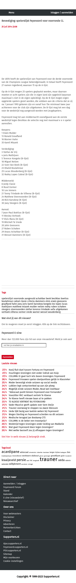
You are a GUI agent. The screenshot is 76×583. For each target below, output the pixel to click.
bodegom (63, 452)
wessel (43, 312)
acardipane (10, 452)
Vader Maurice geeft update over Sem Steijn (31, 405)
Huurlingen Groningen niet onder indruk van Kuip (34, 373)
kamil (30, 304)
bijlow (57, 452)
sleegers (6, 309)
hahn (14, 304)
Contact (7, 531)
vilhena (14, 312)
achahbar (40, 298)
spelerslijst (7, 298)
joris (25, 304)
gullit (63, 456)
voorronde (19, 298)
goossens (62, 301)
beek (48, 298)
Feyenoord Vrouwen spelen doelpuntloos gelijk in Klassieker (39, 379)
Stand (6, 490)
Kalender (7, 494)
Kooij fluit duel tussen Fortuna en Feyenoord (31, 369)
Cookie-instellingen (13, 561)
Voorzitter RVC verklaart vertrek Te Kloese (30, 395)
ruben (54, 306)
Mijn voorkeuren (11, 557)
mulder (33, 306)
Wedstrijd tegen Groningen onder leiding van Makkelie (36, 424)
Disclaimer (8, 517)
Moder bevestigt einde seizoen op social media (33, 382)
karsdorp (38, 304)
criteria (31, 301)
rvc (31, 460)
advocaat (24, 452)
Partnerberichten (11, 527)
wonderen (24, 464)
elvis (48, 301)
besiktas (56, 298)
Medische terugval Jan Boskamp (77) (27, 417)
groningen (47, 456)
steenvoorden (18, 309)
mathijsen (7, 306)
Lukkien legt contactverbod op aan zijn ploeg (31, 385)
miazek (25, 306)
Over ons (8, 506)
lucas (64, 304)
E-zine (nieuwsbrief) (13, 497)
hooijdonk (68, 456)
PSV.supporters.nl (12, 550)
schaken (62, 306)
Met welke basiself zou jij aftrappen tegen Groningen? (36, 430)
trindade (45, 309)
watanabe (5, 464)
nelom (41, 306)
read (28, 460)
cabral (17, 301)
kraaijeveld (9, 460)
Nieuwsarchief (10, 501)
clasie (24, 301)
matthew (16, 306)
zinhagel (30, 464)
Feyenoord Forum (12, 487)
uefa (52, 309)
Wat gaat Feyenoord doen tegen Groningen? (31, 427)
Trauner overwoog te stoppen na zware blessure (33, 408)
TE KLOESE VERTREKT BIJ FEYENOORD (27, 401)
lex (53, 304)
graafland (6, 304)
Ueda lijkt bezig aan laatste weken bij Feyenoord (33, 411)
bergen (52, 452)
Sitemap (7, 554)
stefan (29, 309)
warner (36, 312)
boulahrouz (7, 301)
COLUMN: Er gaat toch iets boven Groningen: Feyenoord (37, 376)
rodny (47, 306)
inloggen (55, 12)
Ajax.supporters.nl (12, 543)
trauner (48, 459)
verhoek (6, 312)
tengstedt (36, 460)
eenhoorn (26, 456)
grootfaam (55, 456)
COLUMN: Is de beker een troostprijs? (28, 420)
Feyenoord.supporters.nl (15, 547)
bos (68, 452)
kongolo (47, 304)
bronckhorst (17, 456)
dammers (40, 301)
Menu (11, 12)
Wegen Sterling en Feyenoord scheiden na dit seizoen (36, 414)
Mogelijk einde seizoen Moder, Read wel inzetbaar (34, 389)
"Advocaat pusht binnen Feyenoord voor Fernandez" (35, 392)
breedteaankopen (7, 456)
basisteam (46, 452)
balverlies (39, 452)
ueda (61, 460)
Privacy (7, 520)
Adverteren (9, 524)
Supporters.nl (11, 536)
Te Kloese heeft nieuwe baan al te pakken (30, 398)
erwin (54, 301)
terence (37, 309)
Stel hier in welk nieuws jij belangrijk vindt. (23, 436)
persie (21, 460)
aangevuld (30, 298)
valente (68, 460)
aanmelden (67, 12)
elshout (35, 455)
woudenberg (54, 312)
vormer (22, 312)
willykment (15, 463)
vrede (29, 312)
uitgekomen (62, 309)
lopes (58, 304)
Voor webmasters (12, 513)
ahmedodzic (32, 452)
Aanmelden (9, 483)
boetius (64, 298)
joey (20, 304)
